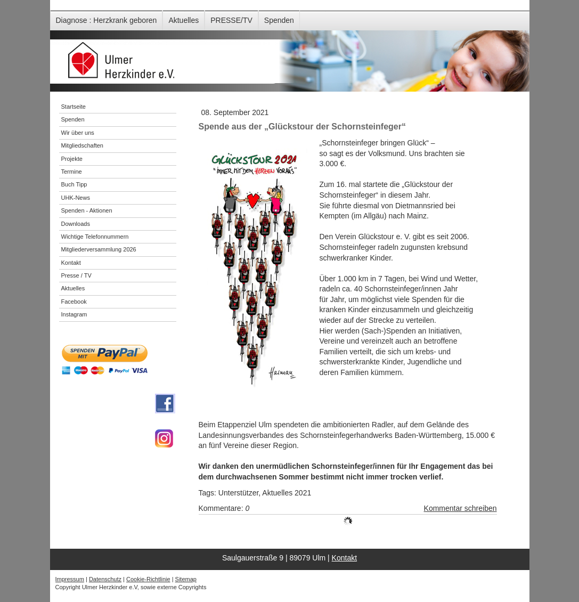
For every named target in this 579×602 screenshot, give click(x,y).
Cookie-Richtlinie (148, 579)
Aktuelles (183, 20)
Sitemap (186, 579)
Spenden (279, 20)
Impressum (69, 579)
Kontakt (344, 558)
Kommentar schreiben (460, 508)
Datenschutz (105, 579)
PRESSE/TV (231, 20)
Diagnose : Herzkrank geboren (106, 20)
